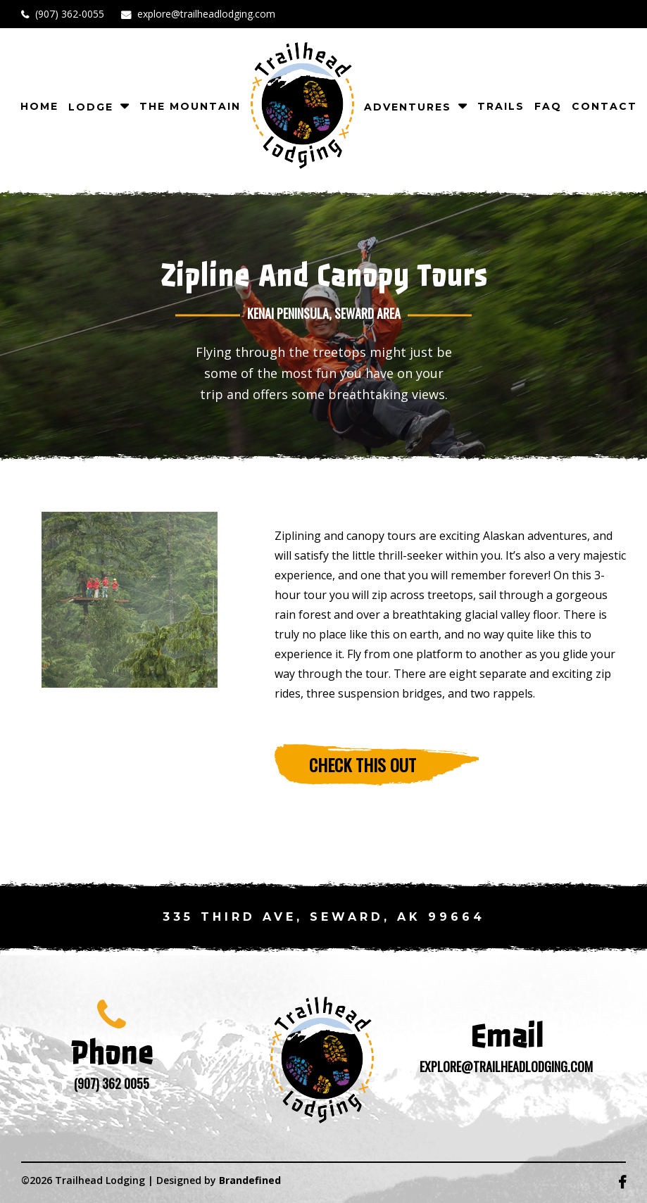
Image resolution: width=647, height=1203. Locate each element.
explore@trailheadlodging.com (206, 13)
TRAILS (500, 106)
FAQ (548, 106)
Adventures (407, 107)
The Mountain (190, 106)
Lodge (90, 107)
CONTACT (604, 106)
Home (39, 106)
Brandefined (250, 1180)
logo (302, 105)
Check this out (362, 764)
